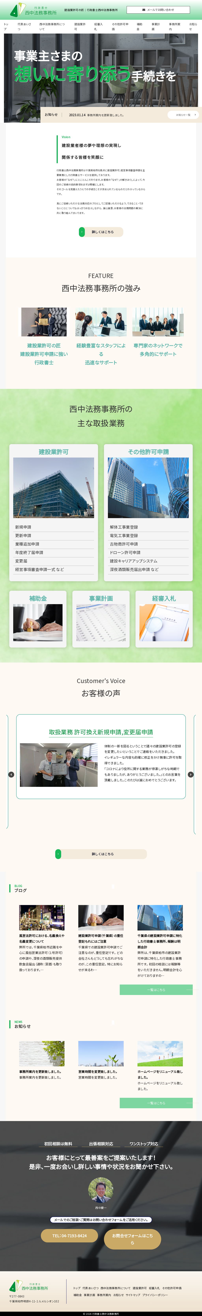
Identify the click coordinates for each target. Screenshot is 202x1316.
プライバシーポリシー (155, 1295)
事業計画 (156, 26)
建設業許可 (80, 26)
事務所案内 (174, 26)
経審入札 (98, 26)
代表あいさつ (24, 26)
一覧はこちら (156, 989)
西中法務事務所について (52, 26)
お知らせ (193, 26)
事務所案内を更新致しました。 (96, 114)
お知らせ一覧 (186, 114)
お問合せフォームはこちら (132, 1239)
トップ (6, 26)
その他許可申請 (120, 26)
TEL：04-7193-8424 (69, 1235)
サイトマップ (133, 1295)
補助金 (139, 26)
